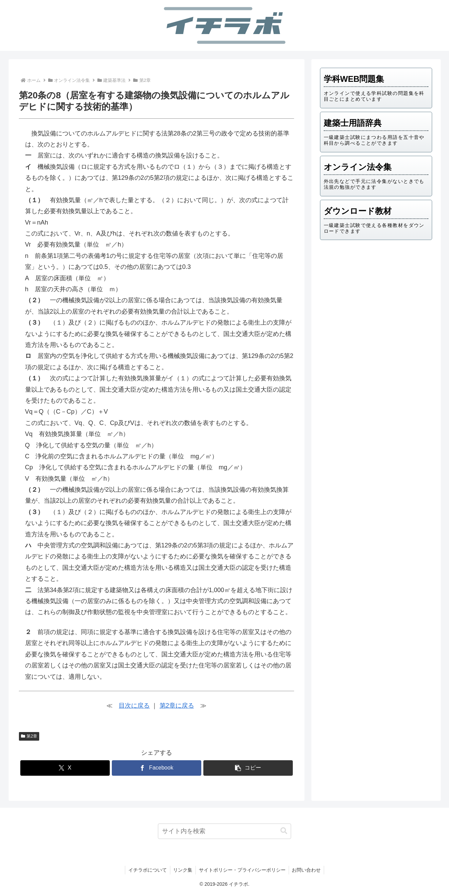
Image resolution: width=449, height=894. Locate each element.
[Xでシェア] (65, 768)
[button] (248, 768)
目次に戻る (134, 705)
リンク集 (182, 870)
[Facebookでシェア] (156, 768)
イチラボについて (146, 870)
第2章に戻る (177, 705)
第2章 (29, 736)
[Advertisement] (376, 299)
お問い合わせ (307, 870)
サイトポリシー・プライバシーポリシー (242, 870)
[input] (224, 831)
